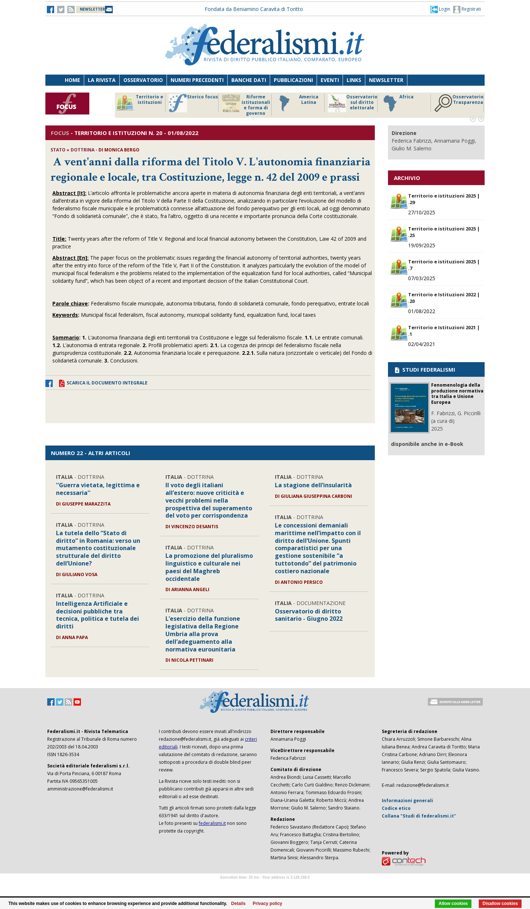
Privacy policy (267, 903)
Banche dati (248, 79)
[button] (440, 9)
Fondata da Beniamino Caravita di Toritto (254, 8)
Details (238, 903)
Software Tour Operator (265, 886)
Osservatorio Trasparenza (459, 103)
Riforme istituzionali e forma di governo (246, 105)
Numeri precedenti (197, 79)
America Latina (296, 103)
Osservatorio (143, 79)
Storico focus (193, 103)
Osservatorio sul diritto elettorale (352, 103)
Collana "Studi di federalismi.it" (419, 816)
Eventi (330, 79)
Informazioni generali (407, 800)
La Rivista (102, 79)
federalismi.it (212, 823)
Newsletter (386, 79)
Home (72, 79)
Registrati (467, 9)
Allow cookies (453, 903)
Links (354, 79)
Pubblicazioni (293, 79)
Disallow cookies (500, 903)
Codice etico (396, 808)
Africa (397, 103)
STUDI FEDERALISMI (424, 369)
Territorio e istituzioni (139, 103)
